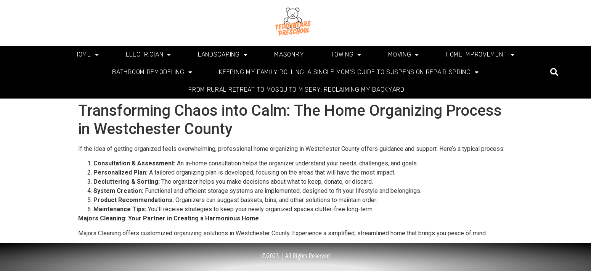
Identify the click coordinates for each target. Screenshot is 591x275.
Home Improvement (480, 54)
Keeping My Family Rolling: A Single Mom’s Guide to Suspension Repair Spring (349, 72)
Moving (403, 54)
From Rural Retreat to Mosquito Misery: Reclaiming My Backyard (296, 89)
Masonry (289, 54)
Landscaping (222, 54)
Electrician (148, 54)
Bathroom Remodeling (152, 72)
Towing (346, 54)
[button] (554, 72)
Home (86, 54)
